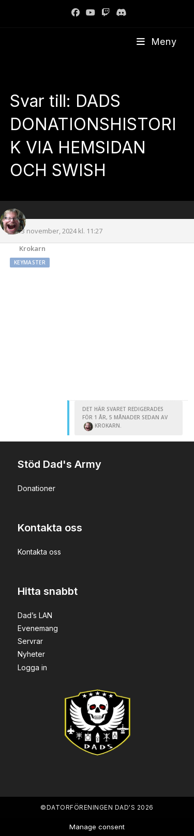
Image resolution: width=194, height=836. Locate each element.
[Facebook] (75, 12)
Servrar (30, 641)
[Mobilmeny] (157, 41)
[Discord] (119, 12)
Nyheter (31, 654)
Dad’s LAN (35, 615)
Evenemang (38, 628)
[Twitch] (105, 12)
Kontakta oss (39, 551)
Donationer (36, 488)
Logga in (32, 667)
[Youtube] (90, 12)
